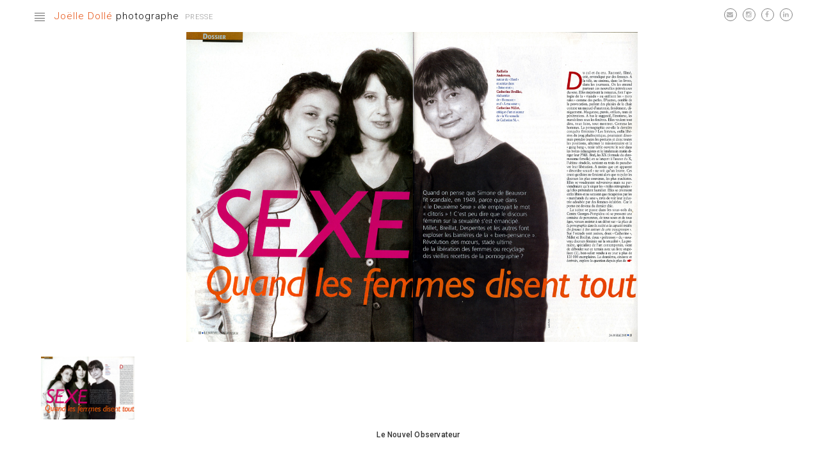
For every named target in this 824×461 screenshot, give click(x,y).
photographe (116, 16)
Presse (199, 17)
